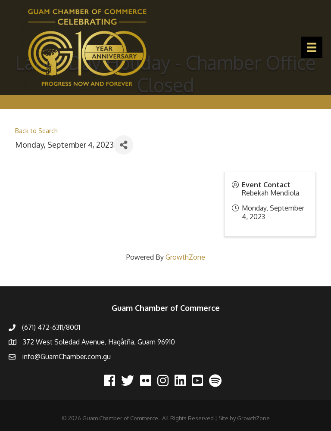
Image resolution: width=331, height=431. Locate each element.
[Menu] (311, 47)
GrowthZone (185, 257)
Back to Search (36, 130)
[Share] (123, 145)
